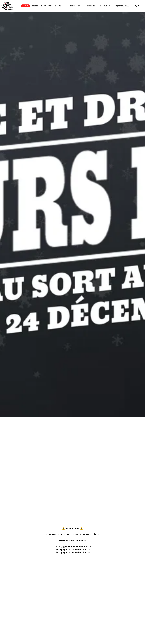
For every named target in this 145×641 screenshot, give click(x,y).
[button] (135, 6)
